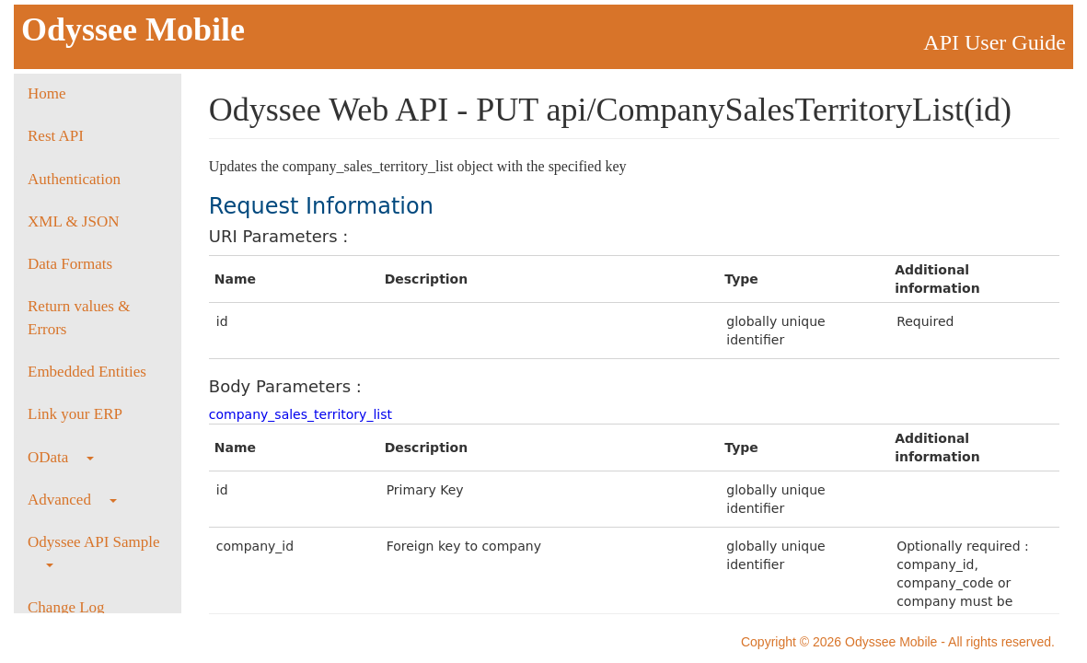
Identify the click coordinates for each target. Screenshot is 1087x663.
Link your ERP (75, 414)
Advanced (72, 499)
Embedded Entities (87, 371)
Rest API (56, 136)
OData (61, 457)
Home (47, 93)
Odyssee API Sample (94, 550)
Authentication (74, 179)
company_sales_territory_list (300, 414)
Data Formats (70, 264)
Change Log (66, 607)
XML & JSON (74, 221)
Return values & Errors (79, 317)
